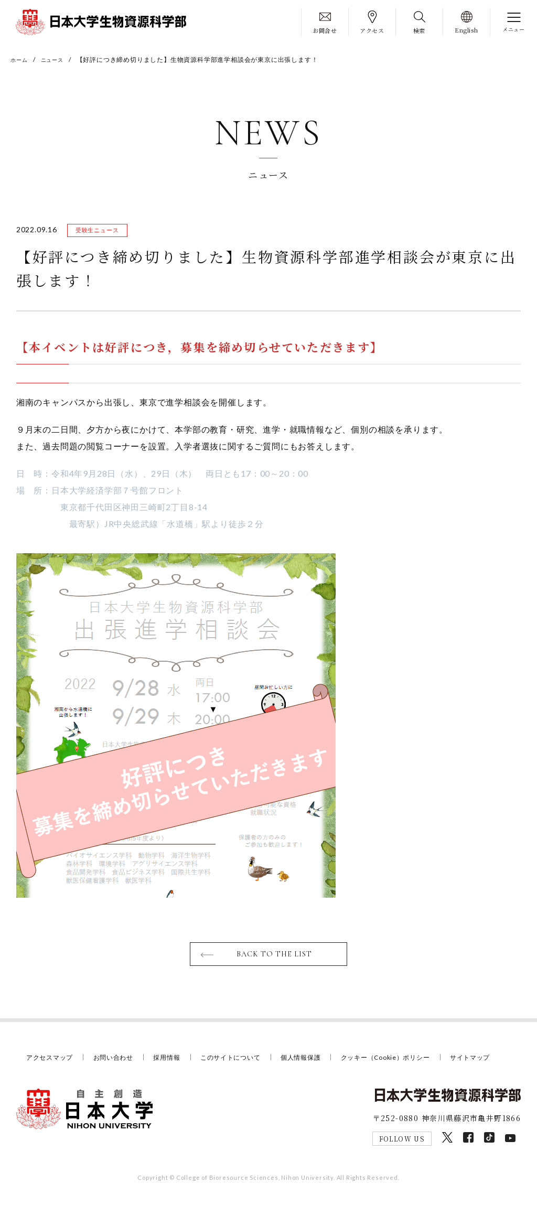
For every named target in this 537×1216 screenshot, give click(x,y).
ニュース (57, 59)
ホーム (20, 59)
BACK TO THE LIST (275, 957)
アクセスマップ (51, 1061)
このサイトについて (242, 1061)
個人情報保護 (317, 1061)
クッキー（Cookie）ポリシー (407, 1061)
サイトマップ (48, 1074)
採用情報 (174, 1061)
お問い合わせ (119, 1061)
